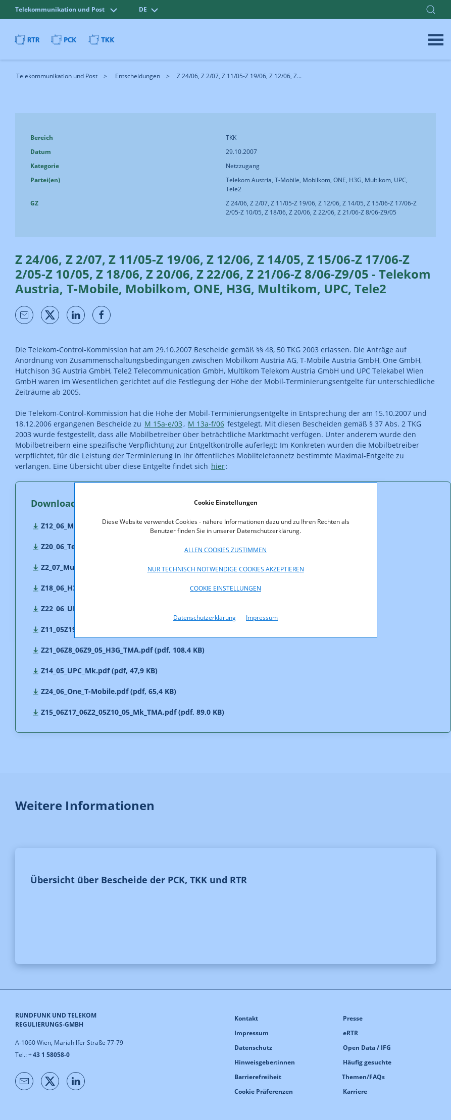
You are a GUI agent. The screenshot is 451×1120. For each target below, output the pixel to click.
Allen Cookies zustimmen (225, 550)
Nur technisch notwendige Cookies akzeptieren (225, 569)
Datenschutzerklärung (204, 617)
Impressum (262, 617)
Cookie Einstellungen (225, 588)
